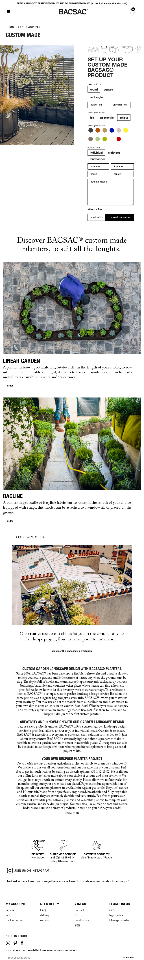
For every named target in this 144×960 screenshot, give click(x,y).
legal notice (116, 915)
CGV (112, 910)
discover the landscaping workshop (72, 651)
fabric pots (105, 804)
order (10, 385)
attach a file (95, 209)
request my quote (120, 217)
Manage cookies (119, 920)
